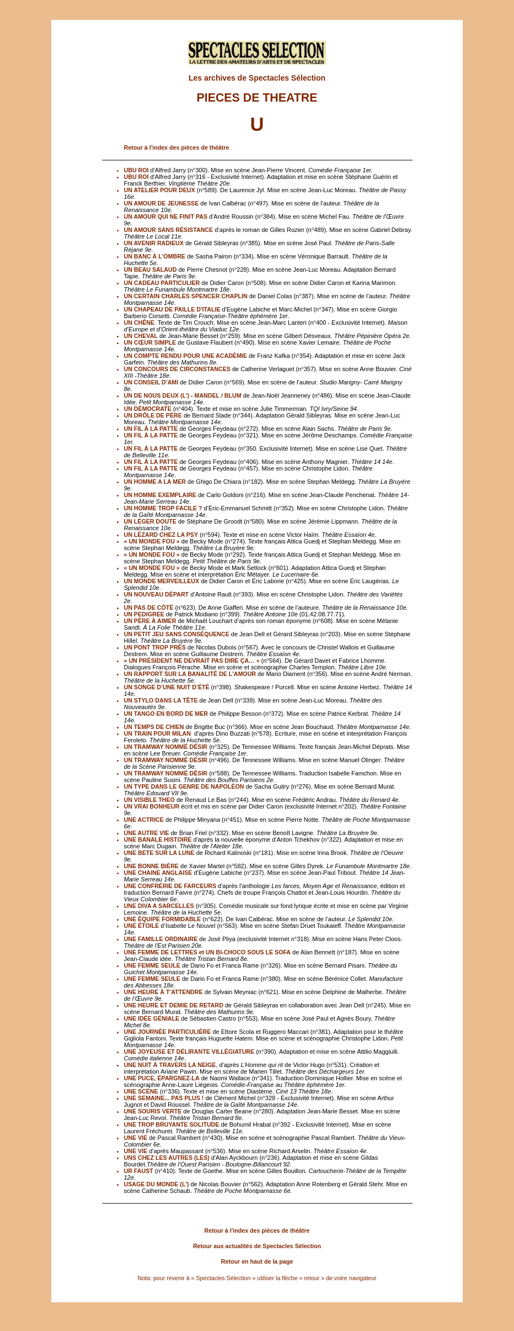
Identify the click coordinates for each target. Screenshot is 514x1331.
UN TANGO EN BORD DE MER (166, 713)
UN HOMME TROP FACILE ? (163, 508)
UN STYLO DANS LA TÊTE (161, 700)
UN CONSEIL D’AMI (151, 382)
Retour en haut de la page (257, 1261)
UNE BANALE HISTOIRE (158, 839)
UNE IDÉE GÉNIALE (152, 1018)
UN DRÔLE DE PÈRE (153, 415)
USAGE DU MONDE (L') (157, 1184)
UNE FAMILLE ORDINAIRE (161, 939)
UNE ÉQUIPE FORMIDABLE (162, 919)
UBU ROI (136, 170)
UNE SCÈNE (141, 1091)
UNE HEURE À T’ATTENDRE (163, 992)
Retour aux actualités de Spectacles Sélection (257, 1246)
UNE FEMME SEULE (152, 965)
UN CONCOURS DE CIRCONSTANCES (177, 369)
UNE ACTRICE (144, 819)
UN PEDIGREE (144, 614)
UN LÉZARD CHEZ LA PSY (161, 534)
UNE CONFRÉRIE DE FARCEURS (170, 886)
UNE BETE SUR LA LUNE (159, 852)
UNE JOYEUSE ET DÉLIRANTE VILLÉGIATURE (189, 1051)
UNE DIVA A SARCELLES (159, 905)
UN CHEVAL (141, 335)
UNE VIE (136, 1137)
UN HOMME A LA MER (155, 481)
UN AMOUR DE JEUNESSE (161, 203)
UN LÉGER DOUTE (150, 521)
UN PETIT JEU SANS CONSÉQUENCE (176, 634)
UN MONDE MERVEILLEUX (162, 581)
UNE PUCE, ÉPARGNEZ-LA (162, 1078)
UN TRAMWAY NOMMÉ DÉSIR (166, 746)
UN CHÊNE (139, 322)
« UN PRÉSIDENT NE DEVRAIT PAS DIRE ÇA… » (192, 660)
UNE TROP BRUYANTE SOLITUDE (171, 1124)
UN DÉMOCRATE (148, 408)
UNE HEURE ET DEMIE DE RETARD (173, 1005)
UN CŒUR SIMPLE (150, 342)
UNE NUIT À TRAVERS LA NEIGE (170, 1064)
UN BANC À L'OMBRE (154, 256)
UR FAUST (138, 1171)
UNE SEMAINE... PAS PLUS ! (164, 1098)
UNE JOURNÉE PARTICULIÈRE (167, 1031)
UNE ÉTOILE (141, 925)
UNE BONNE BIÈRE (151, 866)
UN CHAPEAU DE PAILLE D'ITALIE (173, 309)
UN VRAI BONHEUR (152, 806)
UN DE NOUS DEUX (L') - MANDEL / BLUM (183, 395)
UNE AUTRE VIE (146, 833)
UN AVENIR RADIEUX (154, 243)
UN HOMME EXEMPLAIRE (161, 495)
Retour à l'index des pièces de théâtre (176, 147)
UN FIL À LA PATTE (151, 428)
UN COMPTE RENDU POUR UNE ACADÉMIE (185, 355)
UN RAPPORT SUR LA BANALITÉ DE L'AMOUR (190, 673)
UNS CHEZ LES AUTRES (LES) (167, 1157)
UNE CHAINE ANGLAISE (158, 872)
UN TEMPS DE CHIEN (154, 726)
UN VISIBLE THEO (149, 799)
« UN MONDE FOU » (152, 541)
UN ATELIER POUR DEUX (159, 190)
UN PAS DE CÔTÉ (149, 607)
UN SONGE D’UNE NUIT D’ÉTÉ (167, 687)
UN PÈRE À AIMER (150, 620)
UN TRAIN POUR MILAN (157, 733)
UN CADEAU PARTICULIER (162, 282)
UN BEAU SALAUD (150, 269)
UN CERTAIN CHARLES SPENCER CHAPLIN (186, 296)
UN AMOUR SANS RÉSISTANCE (168, 229)
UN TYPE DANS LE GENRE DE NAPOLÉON (184, 786)
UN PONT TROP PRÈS (155, 647)
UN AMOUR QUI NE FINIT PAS (166, 216)
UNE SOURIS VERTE (153, 1111)
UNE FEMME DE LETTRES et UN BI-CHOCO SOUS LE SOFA (207, 952)
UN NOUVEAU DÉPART (156, 594)
